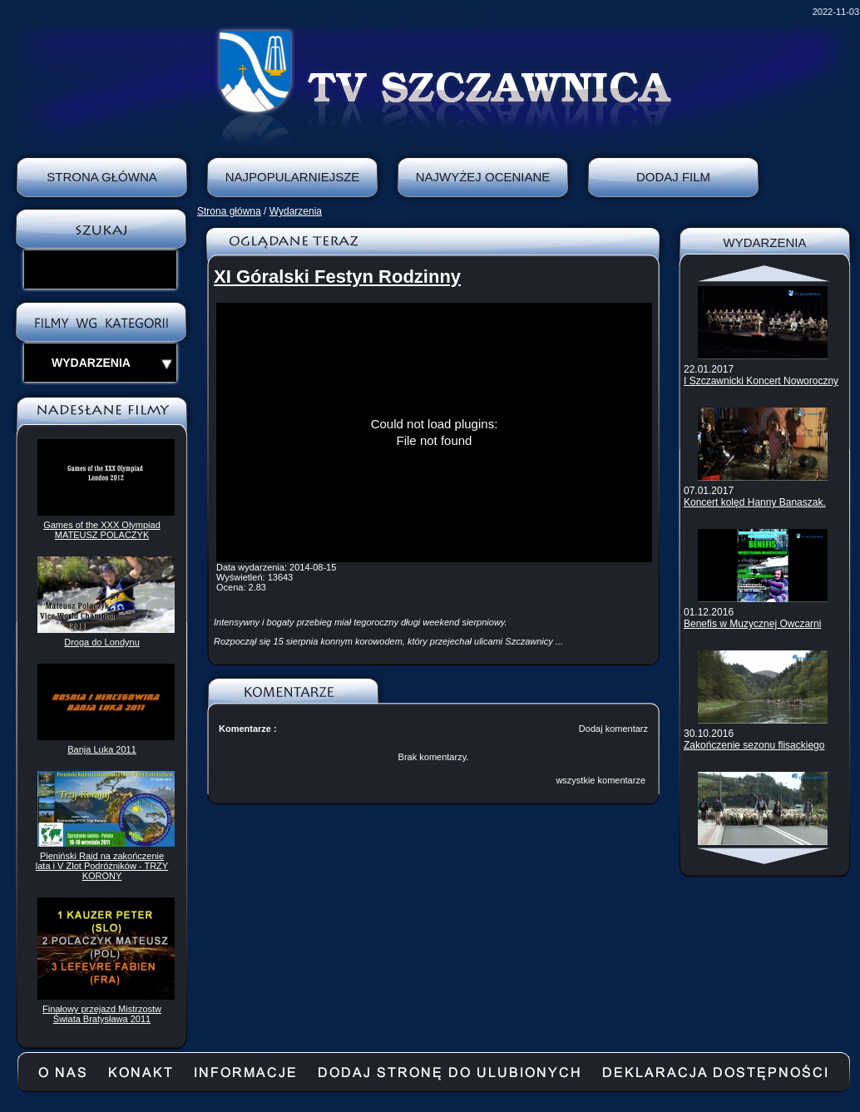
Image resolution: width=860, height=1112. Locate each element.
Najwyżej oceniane (483, 177)
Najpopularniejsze (292, 177)
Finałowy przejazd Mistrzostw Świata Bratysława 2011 (101, 1014)
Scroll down (765, 856)
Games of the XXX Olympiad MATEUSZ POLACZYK (102, 530)
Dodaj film (673, 177)
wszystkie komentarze (600, 780)
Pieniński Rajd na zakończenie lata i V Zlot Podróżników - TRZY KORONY (102, 866)
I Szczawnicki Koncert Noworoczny (761, 381)
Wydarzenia (295, 211)
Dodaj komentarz (613, 729)
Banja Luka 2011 (101, 749)
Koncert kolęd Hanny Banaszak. (755, 502)
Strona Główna (102, 177)
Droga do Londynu (102, 642)
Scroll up (765, 273)
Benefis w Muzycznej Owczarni (752, 624)
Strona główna (229, 211)
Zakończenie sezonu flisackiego (754, 745)
